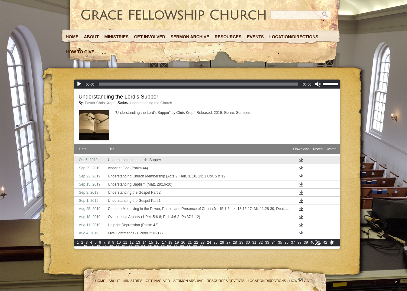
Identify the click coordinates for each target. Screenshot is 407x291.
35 (280, 242)
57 (163, 247)
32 (261, 242)
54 (143, 247)
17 (164, 242)
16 (157, 242)
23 (203, 242)
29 (241, 242)
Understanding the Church (151, 103)
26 (222, 242)
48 (104, 247)
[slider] (198, 84)
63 (201, 247)
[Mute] (318, 84)
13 (138, 242)
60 (182, 247)
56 (156, 247)
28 (235, 242)
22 (196, 242)
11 (125, 242)
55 (150, 247)
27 (228, 242)
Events (255, 36)
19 (177, 242)
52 (130, 247)
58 (169, 247)
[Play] (79, 84)
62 (195, 247)
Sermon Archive (190, 36)
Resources (228, 36)
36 (287, 242)
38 (299, 242)
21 (190, 242)
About (91, 36)
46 (92, 247)
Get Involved (149, 36)
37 (293, 242)
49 (111, 247)
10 (119, 242)
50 (117, 247)
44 (79, 247)
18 (170, 242)
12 (132, 242)
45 (85, 247)
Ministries (116, 36)
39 (306, 242)
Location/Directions (293, 36)
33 (267, 242)
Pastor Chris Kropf (100, 103)
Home (72, 36)
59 (175, 247)
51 (124, 247)
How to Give (80, 51)
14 (145, 242)
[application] (207, 84)
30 (248, 242)
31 (254, 242)
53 (137, 247)
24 (209, 242)
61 (188, 247)
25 (216, 242)
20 (183, 242)
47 (98, 247)
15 (151, 242)
